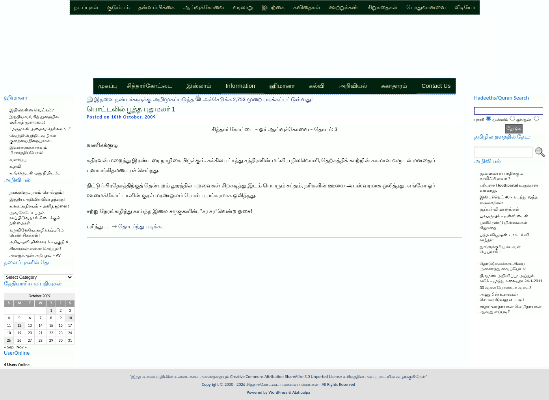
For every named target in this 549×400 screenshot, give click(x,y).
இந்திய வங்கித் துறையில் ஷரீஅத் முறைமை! (34, 119)
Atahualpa (301, 392)
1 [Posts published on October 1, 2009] (51, 310)
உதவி (15, 166)
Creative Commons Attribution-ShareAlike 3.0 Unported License (286, 376)
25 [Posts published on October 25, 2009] (9, 340)
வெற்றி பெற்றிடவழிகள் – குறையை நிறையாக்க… (34, 138)
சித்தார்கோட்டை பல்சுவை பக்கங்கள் (282, 384)
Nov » (22, 347)
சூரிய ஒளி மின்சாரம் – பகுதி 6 (38, 241)
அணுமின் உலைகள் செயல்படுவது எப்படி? (502, 297)
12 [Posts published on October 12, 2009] (19, 325)
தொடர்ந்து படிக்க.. (141, 226)
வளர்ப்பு (17, 159)
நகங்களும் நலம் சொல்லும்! (36, 192)
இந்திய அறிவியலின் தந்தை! (37, 199)
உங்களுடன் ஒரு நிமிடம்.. (34, 173)
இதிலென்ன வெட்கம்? (31, 110)
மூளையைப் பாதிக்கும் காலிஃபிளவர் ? (501, 176)
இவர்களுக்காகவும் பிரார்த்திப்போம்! (28, 150)
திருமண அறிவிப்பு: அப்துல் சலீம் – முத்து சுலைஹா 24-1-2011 (511, 278)
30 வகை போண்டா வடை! (505, 287)
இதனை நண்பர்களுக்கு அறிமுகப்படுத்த (144, 99)
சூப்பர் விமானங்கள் (500, 209)
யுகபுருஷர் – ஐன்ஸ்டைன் (504, 216)
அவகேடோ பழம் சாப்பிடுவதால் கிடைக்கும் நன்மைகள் (35, 218)
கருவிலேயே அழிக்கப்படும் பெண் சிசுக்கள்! (36, 233)
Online (17, 364)
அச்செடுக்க (217, 99)
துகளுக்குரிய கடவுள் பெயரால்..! (500, 249)
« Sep (8, 347)
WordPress (277, 392)
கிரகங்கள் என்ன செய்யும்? (35, 248)
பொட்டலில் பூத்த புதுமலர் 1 (131, 109)
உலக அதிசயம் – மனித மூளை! (39, 206)
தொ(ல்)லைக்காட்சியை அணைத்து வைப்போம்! (503, 266)
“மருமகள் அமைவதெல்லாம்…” (40, 128)
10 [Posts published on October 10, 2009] (70, 318)
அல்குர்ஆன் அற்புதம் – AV (35, 255)
